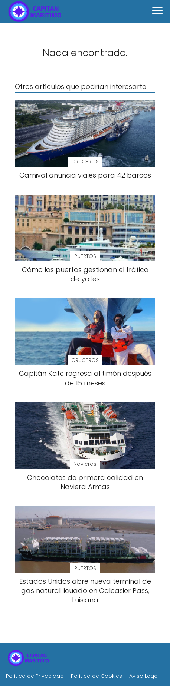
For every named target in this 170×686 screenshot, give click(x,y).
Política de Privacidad (35, 676)
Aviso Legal (144, 676)
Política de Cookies (96, 676)
